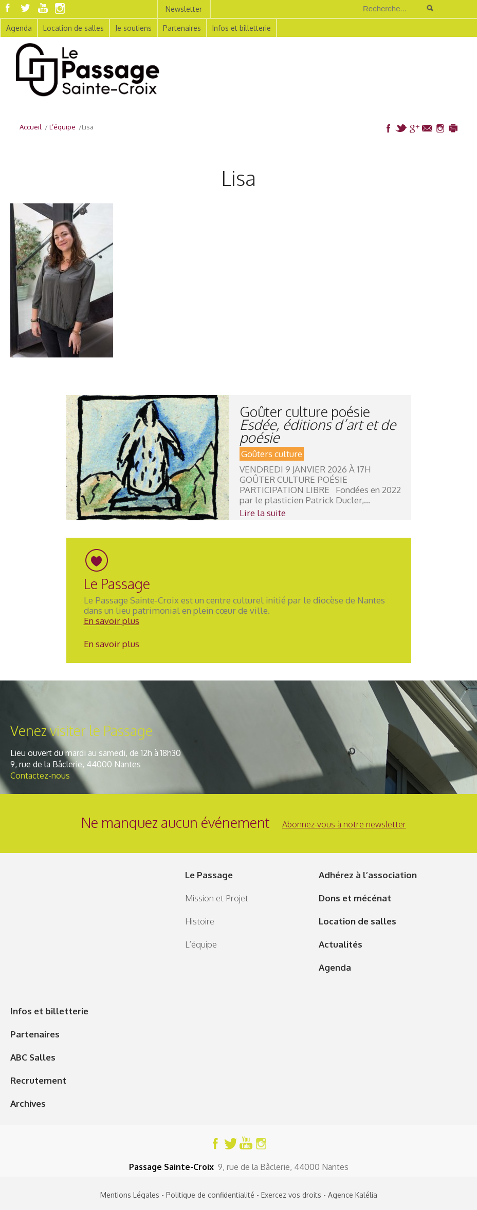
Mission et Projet (216, 898)
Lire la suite (263, 512)
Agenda (19, 28)
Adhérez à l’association (368, 874)
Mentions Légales (129, 1194)
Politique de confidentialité (210, 1194)
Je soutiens (133, 28)
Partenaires (182, 28)
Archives (28, 1103)
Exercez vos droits (291, 1194)
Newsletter (184, 9)
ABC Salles (33, 1057)
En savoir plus (111, 620)
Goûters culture (271, 453)
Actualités (340, 944)
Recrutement (38, 1080)
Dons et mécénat (355, 898)
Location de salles (73, 28)
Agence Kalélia (352, 1194)
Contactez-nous (40, 775)
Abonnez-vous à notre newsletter (344, 824)
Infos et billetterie (241, 28)
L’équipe (201, 944)
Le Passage (209, 874)
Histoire (199, 921)
